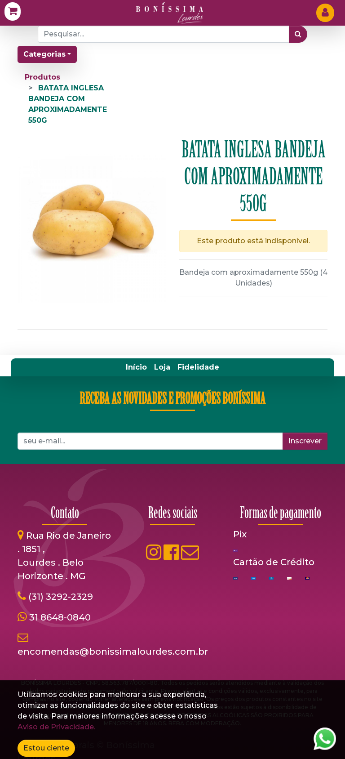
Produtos (42, 77)
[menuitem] (136, 367)
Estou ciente (46, 748)
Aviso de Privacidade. (56, 727)
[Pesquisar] (298, 34)
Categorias (44, 54)
